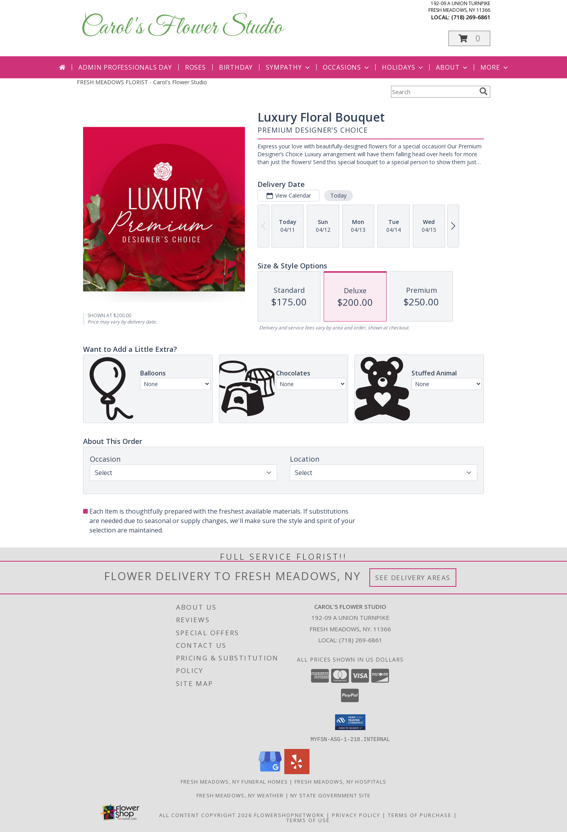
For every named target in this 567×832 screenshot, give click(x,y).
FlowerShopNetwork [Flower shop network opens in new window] (289, 814)
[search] (483, 91)
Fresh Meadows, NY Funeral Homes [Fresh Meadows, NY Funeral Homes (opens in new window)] (234, 781)
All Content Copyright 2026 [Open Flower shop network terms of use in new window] (205, 814)
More (494, 67)
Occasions (347, 67)
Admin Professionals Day (125, 67)
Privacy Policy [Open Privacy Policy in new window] (356, 814)
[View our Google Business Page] (270, 771)
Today (338, 195)
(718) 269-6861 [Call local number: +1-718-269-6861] (470, 17)
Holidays (403, 67)
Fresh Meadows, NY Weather (240, 795)
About (452, 67)
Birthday (236, 67)
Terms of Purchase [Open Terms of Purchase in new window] (420, 814)
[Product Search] (433, 91)
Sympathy (288, 67)
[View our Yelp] (296, 771)
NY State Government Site (330, 795)
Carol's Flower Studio (182, 28)
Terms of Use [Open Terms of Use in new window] (308, 819)
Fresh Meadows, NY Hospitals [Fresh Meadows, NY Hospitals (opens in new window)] (340, 781)
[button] (469, 38)
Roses (195, 67)
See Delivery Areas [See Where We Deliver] (412, 577)
